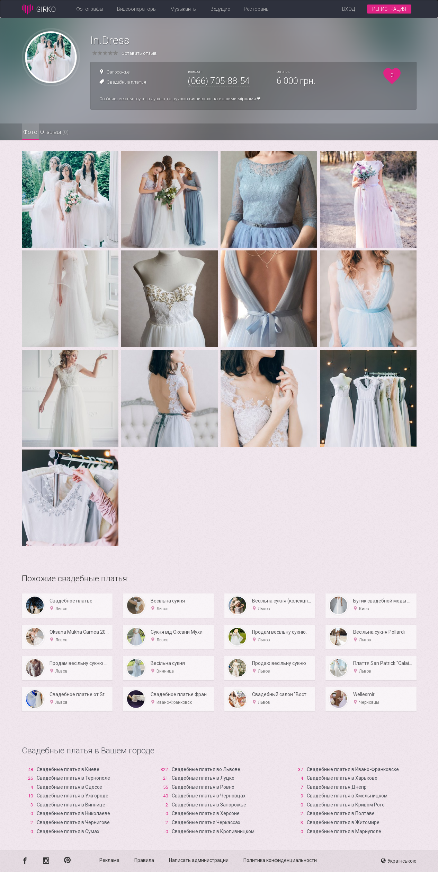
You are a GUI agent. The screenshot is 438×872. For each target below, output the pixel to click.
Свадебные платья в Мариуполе (344, 831)
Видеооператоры (137, 9)
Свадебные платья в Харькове (342, 778)
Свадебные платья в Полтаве (341, 813)
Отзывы (76, 131)
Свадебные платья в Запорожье (209, 804)
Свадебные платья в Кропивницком (213, 831)
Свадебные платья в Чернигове (73, 822)
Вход (348, 9)
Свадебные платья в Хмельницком (347, 795)
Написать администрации (199, 860)
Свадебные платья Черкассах (206, 822)
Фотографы (90, 9)
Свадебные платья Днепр (337, 787)
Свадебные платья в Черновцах (208, 795)
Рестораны (256, 9)
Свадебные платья (126, 82)
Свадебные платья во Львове (206, 769)
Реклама (109, 860)
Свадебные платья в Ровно (203, 787)
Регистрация (389, 9)
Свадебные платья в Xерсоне (206, 813)
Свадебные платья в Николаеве (73, 813)
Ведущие (220, 9)
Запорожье (118, 72)
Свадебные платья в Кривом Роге (346, 804)
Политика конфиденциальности (280, 860)
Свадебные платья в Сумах (68, 831)
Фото (37, 131)
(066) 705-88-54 (219, 81)
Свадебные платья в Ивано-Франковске (353, 769)
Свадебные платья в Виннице (71, 804)
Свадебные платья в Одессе (69, 787)
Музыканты (183, 9)
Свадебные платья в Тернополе (73, 778)
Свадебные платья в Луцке (203, 778)
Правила (144, 860)
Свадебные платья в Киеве (68, 769)
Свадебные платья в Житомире (343, 822)
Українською (399, 861)
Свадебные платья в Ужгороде (72, 795)
